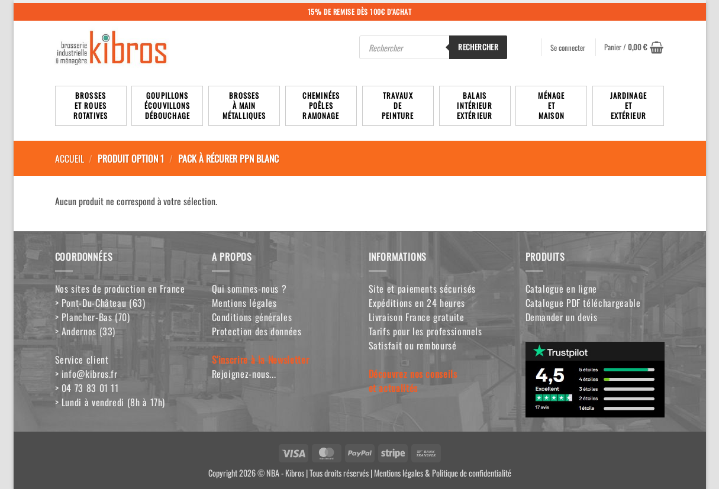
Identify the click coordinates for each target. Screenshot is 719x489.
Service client (82, 359)
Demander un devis (561, 317)
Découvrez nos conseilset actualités (413, 381)
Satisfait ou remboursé (413, 345)
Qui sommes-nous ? (249, 288)
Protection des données (257, 331)
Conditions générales (252, 317)
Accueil (69, 158)
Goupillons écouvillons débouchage (167, 105)
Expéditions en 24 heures (417, 303)
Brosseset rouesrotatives (90, 105)
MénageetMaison (551, 105)
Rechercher (478, 47)
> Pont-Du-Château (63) (100, 303)
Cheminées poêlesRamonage (321, 105)
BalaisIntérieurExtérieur (474, 105)
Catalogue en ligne (561, 288)
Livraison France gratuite (417, 317)
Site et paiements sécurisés (422, 288)
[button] (633, 47)
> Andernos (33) (85, 331)
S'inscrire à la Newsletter (260, 359)
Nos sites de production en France (120, 288)
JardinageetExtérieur (628, 105)
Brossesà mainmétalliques (244, 105)
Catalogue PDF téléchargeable (583, 303)
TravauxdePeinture (398, 105)
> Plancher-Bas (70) (92, 317)
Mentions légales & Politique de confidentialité (442, 473)
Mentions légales (244, 303)
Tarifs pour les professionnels (425, 331)
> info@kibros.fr (86, 374)
